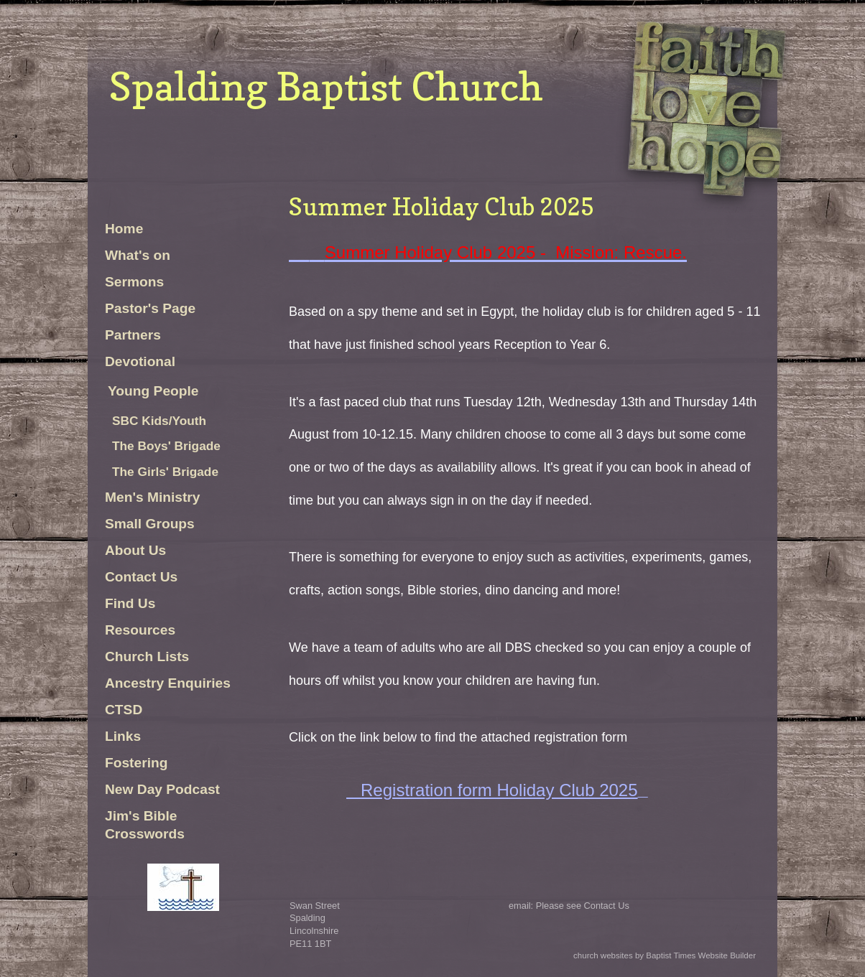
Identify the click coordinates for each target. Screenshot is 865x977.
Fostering (136, 762)
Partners (133, 334)
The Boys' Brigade (166, 446)
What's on (139, 255)
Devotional (140, 361)
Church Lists (147, 656)
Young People (153, 390)
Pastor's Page (150, 308)
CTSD (123, 709)
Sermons (134, 281)
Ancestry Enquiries (168, 683)
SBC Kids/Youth (159, 420)
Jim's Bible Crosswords (145, 824)
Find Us (130, 603)
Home (124, 228)
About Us (135, 550)
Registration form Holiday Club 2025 (499, 790)
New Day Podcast (162, 789)
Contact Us (141, 576)
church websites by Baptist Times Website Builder (664, 955)
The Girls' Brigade (165, 471)
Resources (140, 629)
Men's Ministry (152, 497)
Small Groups (150, 523)
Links (123, 736)
